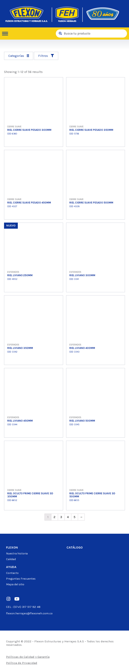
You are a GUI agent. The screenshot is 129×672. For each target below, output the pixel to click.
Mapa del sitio (15, 584)
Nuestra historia (17, 553)
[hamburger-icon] (6, 33)
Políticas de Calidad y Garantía (28, 657)
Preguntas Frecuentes (21, 578)
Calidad (11, 559)
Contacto (12, 573)
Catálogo (75, 547)
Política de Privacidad (21, 663)
